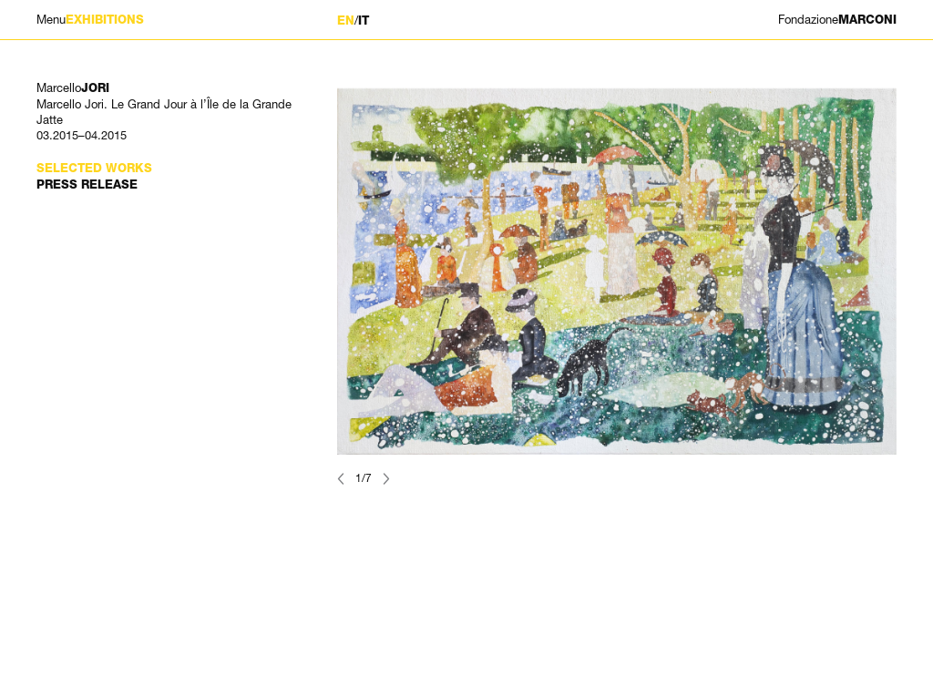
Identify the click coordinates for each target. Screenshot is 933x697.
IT (363, 20)
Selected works (94, 168)
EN (345, 20)
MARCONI (837, 20)
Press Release (87, 184)
